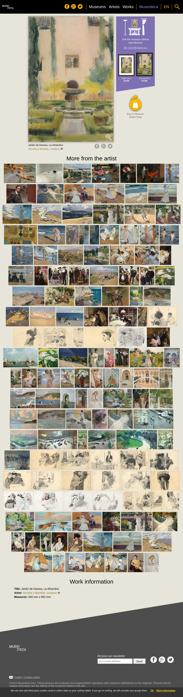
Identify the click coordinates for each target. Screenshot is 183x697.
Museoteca (148, 7)
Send (139, 661)
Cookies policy (32, 677)
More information (166, 690)
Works (128, 7)
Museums (97, 7)
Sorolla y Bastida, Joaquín (45, 148)
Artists (114, 7)
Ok (152, 690)
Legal (18, 677)
